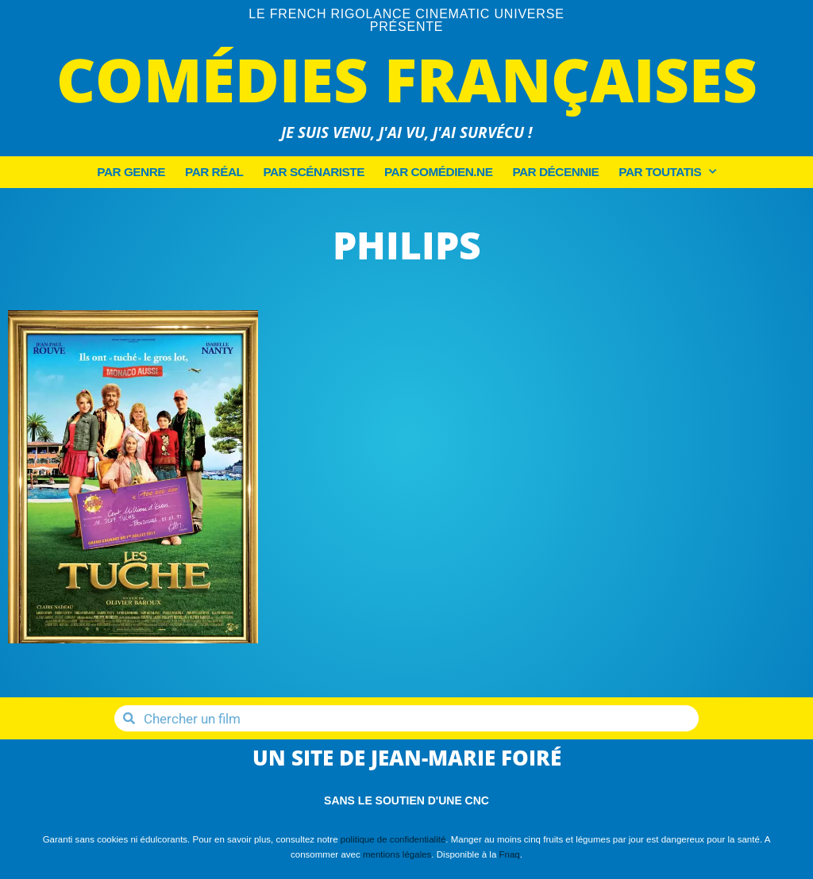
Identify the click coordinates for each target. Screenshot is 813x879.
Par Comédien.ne (438, 171)
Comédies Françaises (406, 79)
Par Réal (214, 171)
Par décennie (555, 171)
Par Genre (131, 171)
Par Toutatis (666, 172)
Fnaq (509, 854)
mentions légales (397, 854)
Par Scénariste (313, 171)
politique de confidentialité (393, 839)
